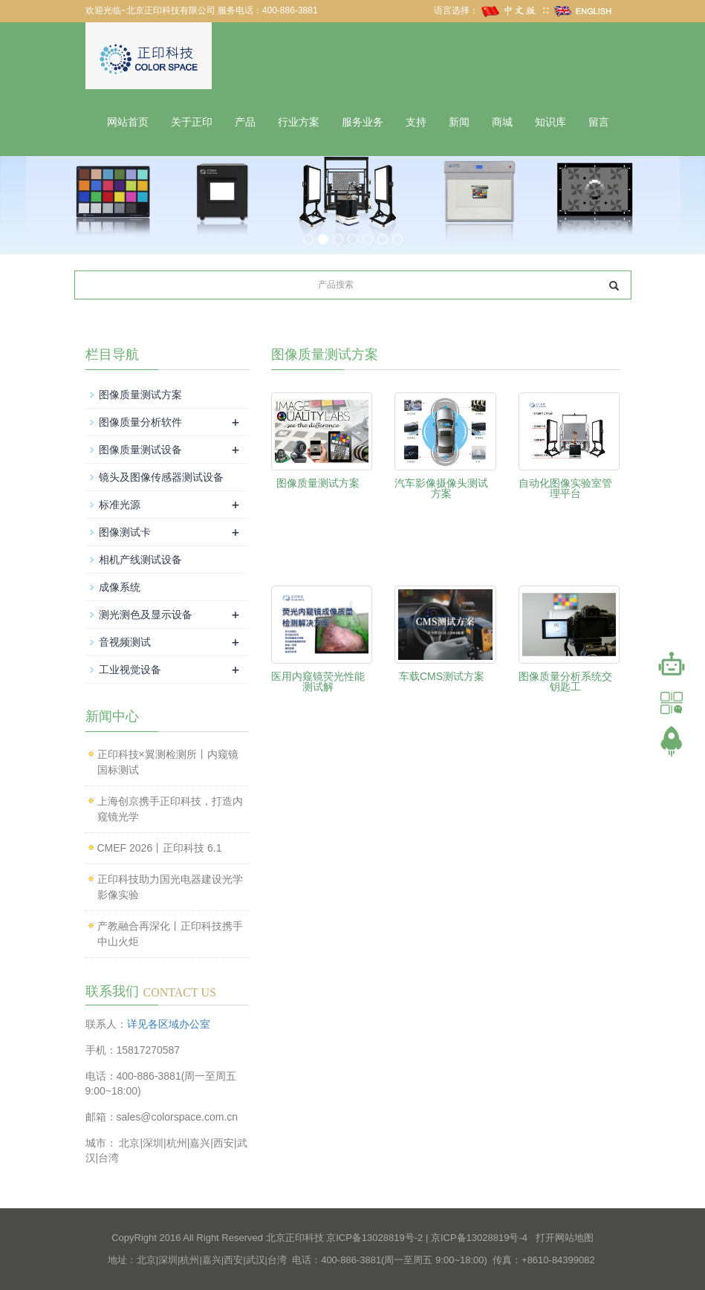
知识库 (550, 122)
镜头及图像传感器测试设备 (161, 477)
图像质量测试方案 (318, 483)
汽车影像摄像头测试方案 (441, 488)
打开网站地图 (565, 1237)
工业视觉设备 (130, 669)
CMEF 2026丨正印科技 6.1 (159, 848)
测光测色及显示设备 (145, 614)
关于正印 (191, 122)
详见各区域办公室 (168, 1024)
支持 (416, 122)
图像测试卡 (125, 532)
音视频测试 (125, 642)
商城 (502, 122)
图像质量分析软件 (140, 422)
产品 (245, 122)
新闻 (459, 122)
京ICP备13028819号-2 (374, 1237)
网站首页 (128, 122)
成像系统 (119, 587)
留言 (598, 122)
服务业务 (362, 122)
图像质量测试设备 (140, 450)
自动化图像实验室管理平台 (565, 488)
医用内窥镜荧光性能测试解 (318, 681)
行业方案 (298, 122)
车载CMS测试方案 (441, 676)
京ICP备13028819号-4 (479, 1237)
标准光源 (119, 505)
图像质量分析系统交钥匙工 (565, 681)
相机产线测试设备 (140, 559)
